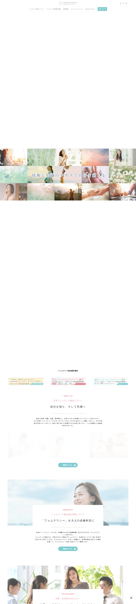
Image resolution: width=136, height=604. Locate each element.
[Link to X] (120, 3)
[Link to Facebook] (123, 3)
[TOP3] (25, 381)
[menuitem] (36, 9)
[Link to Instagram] (126, 3)
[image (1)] (68, 3)
